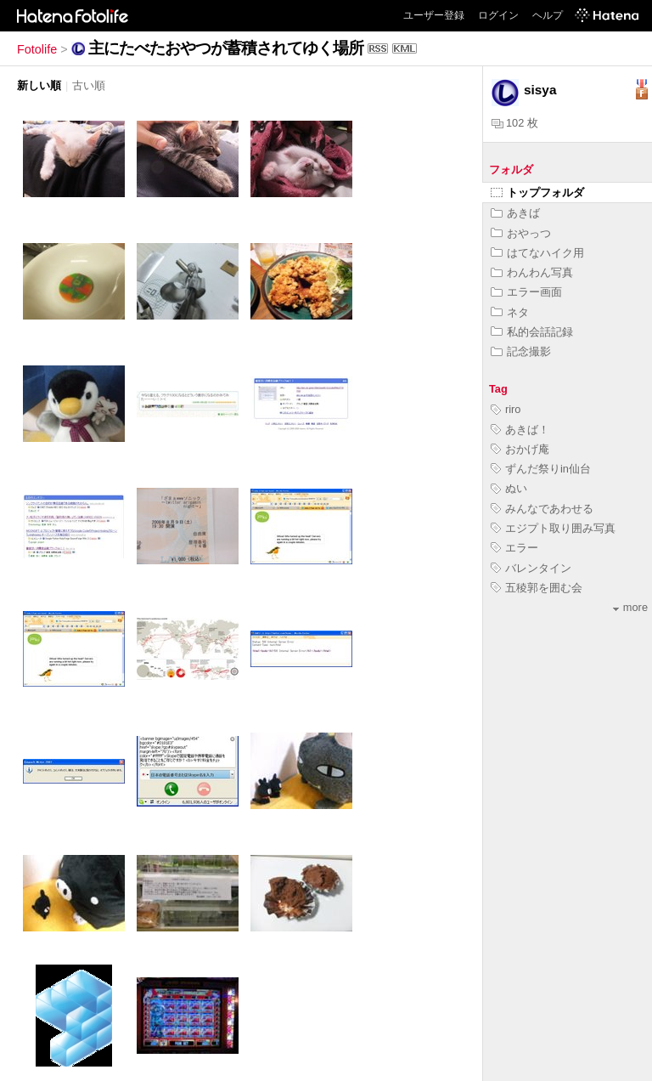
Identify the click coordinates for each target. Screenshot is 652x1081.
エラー (514, 547)
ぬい (509, 488)
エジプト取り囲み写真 (553, 528)
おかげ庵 (520, 449)
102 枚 (515, 122)
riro (505, 409)
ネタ (510, 312)
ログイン (498, 15)
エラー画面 (526, 292)
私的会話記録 (532, 331)
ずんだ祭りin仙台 (541, 468)
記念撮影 (521, 351)
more (630, 607)
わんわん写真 (532, 272)
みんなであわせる (542, 508)
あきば (515, 213)
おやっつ (521, 233)
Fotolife (37, 49)
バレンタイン (531, 568)
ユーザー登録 (433, 15)
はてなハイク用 (537, 252)
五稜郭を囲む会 (536, 587)
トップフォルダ (537, 192)
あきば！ (520, 429)
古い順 (88, 85)
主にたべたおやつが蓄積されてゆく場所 (225, 48)
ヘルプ (547, 15)
